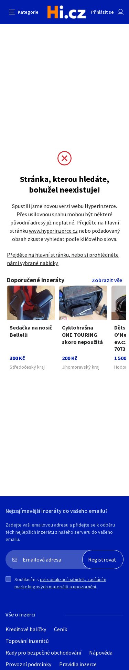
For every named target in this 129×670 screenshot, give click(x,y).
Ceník (60, 629)
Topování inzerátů (27, 640)
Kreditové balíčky (26, 629)
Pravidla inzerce (78, 664)
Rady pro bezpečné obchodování (43, 652)
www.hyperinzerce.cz (53, 230)
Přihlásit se (102, 12)
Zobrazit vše (107, 280)
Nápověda (100, 652)
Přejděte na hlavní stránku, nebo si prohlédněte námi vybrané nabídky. (63, 258)
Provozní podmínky (28, 664)
